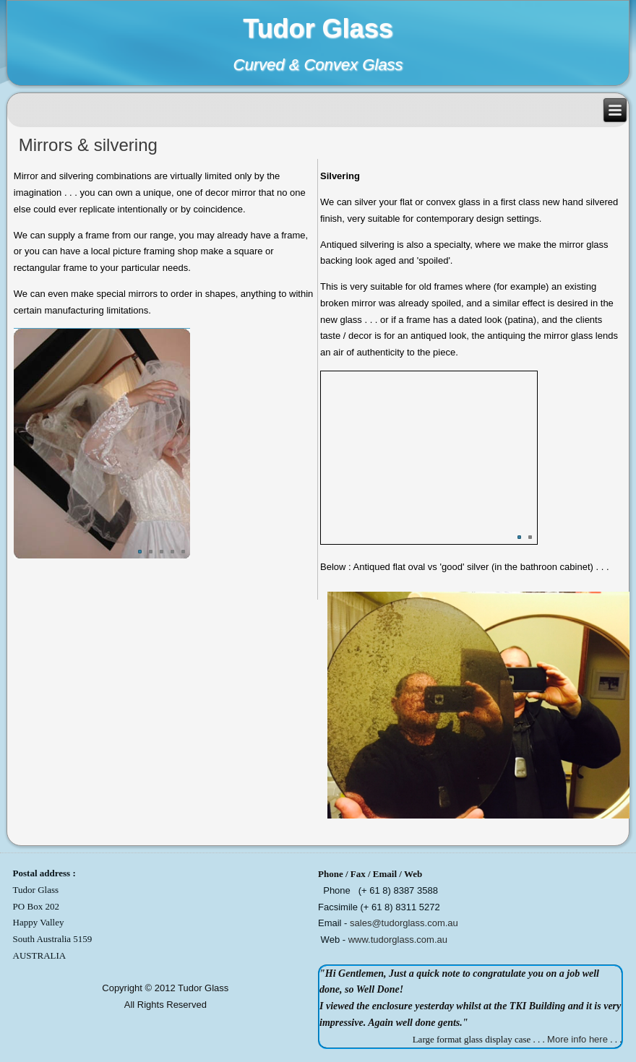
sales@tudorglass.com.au (404, 923)
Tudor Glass (317, 28)
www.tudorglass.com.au (397, 939)
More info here (577, 1039)
